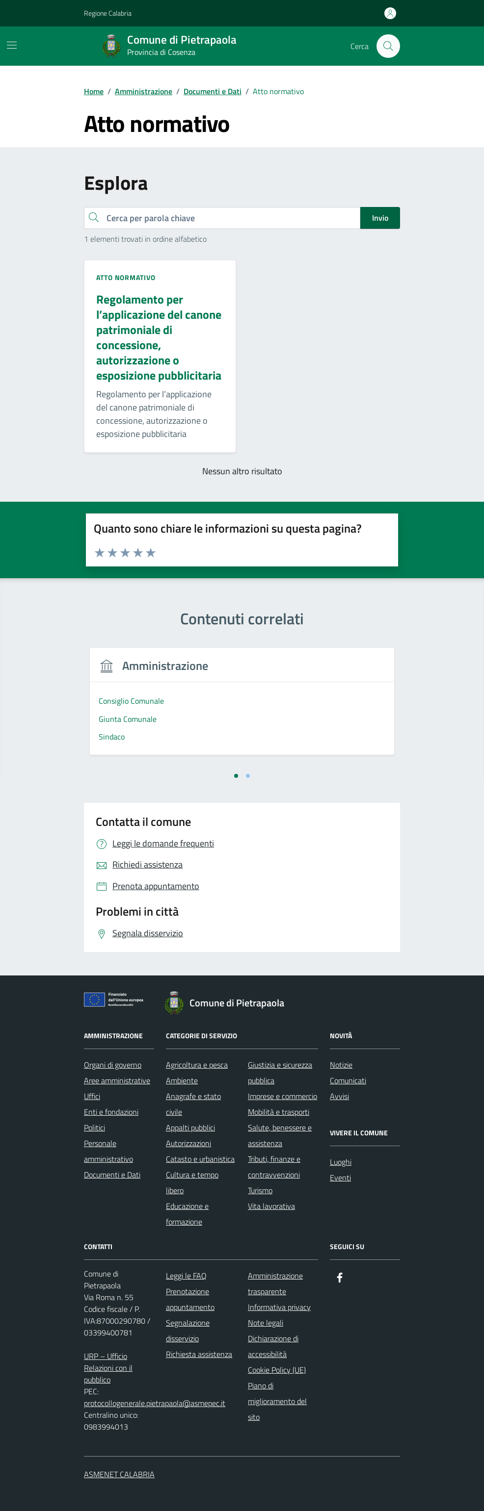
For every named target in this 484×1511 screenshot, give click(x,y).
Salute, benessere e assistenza (280, 1135)
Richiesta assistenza (199, 1354)
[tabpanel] (161, 707)
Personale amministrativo (108, 1151)
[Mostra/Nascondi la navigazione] (12, 45)
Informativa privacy (279, 1307)
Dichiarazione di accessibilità (273, 1346)
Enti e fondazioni (111, 1112)
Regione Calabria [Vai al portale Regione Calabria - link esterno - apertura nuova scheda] (108, 13)
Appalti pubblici (190, 1127)
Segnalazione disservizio (188, 1330)
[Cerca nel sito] (388, 46)
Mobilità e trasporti (278, 1112)
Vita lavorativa (271, 1206)
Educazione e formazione (187, 1214)
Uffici (92, 1096)
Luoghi (340, 1162)
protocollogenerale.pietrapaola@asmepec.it (154, 1403)
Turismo (260, 1190)
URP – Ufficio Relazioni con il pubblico (108, 1367)
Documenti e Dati (112, 1174)
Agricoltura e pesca (197, 1065)
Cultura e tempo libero (192, 1182)
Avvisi (339, 1096)
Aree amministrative (117, 1080)
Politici (94, 1127)
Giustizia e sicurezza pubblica (280, 1072)
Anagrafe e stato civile (193, 1104)
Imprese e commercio (282, 1096)
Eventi (340, 1177)
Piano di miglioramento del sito (277, 1401)
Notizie (341, 1065)
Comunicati (348, 1080)
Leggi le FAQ (186, 1275)
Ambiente (182, 1080)
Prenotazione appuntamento (190, 1299)
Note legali (265, 1323)
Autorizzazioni (188, 1143)
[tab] (236, 776)
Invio (380, 218)
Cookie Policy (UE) (277, 1370)
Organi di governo (112, 1065)
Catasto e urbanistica (200, 1159)
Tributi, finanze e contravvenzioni (274, 1166)
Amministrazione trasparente (275, 1283)
